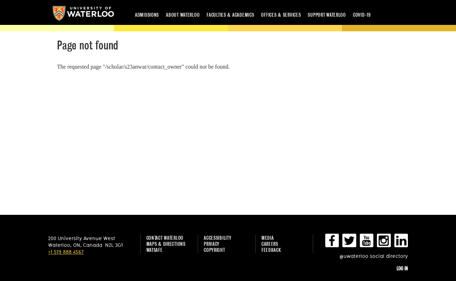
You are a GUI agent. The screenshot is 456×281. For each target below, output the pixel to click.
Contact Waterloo (165, 238)
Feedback (271, 250)
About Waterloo (183, 15)
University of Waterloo (83, 13)
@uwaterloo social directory (374, 256)
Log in (402, 268)
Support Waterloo (327, 15)
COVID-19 (362, 15)
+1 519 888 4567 (66, 251)
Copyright (214, 250)
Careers (269, 244)
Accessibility (217, 238)
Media (267, 238)
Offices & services (281, 15)
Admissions (147, 15)
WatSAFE (154, 250)
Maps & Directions (166, 244)
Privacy (211, 244)
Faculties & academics (230, 15)
